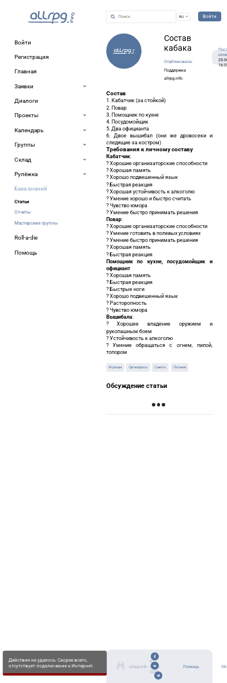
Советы (160, 367)
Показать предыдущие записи (167, 408)
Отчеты (22, 212)
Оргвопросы (138, 367)
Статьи (21, 201)
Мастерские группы (36, 223)
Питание (179, 367)
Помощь (191, 666)
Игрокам (115, 367)
